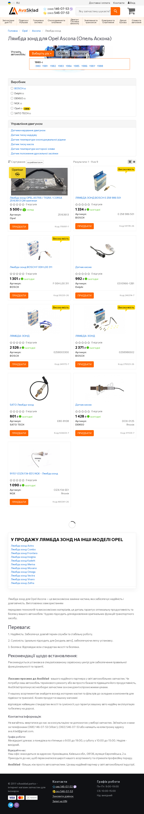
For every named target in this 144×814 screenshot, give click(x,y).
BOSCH (20, 88)
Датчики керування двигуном (28, 130)
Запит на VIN (60, 801)
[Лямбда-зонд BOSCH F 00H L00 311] (39, 250)
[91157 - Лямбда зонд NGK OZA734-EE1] (39, 457)
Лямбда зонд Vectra (23, 575)
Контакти (118, 2)
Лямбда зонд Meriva (23, 564)
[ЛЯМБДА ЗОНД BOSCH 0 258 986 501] (104, 181)
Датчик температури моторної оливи (33, 148)
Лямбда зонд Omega (23, 571)
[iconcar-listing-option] (134, 162)
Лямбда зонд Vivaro (23, 579)
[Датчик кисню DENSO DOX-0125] (104, 388)
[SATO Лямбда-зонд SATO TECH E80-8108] (39, 388)
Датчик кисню (83, 267)
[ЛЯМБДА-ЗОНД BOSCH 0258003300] (39, 319)
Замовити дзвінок (63, 796)
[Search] (115, 11)
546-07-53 (56, 13)
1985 (76, 65)
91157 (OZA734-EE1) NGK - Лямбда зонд (34, 473)
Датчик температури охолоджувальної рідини (38, 139)
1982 (53, 65)
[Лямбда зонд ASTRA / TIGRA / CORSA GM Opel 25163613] (39, 181)
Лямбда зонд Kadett (23, 560)
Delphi (17, 93)
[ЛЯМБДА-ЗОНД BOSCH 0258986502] (104, 319)
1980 (38, 65)
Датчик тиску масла (22, 144)
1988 (100, 65)
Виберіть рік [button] (41, 53)
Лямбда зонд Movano (24, 568)
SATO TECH (21, 113)
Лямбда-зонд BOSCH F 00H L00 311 (31, 267)
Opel (21, 108)
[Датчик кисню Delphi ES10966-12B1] (104, 250)
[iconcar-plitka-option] (130, 162)
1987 (92, 65)
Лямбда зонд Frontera (24, 553)
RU (18, 2)
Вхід (131, 2)
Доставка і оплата (99, 2)
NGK (16, 103)
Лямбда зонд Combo (23, 549)
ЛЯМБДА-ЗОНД (20, 335)
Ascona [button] (80, 53)
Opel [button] (62, 53)
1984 (69, 65)
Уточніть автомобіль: (18, 53)
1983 (61, 65)
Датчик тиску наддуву (24, 134)
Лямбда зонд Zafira (22, 582)
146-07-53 (56, 8)
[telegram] (10, 805)
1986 (84, 65)
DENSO (18, 98)
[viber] (16, 805)
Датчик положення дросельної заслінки (34, 153)
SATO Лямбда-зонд (22, 404)
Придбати (19, 226)
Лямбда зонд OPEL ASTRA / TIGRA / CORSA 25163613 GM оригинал (36, 199)
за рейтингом (35, 162)
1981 (45, 65)
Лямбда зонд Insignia (23, 556)
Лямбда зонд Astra (22, 545)
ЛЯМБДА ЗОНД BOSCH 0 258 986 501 (98, 197)
